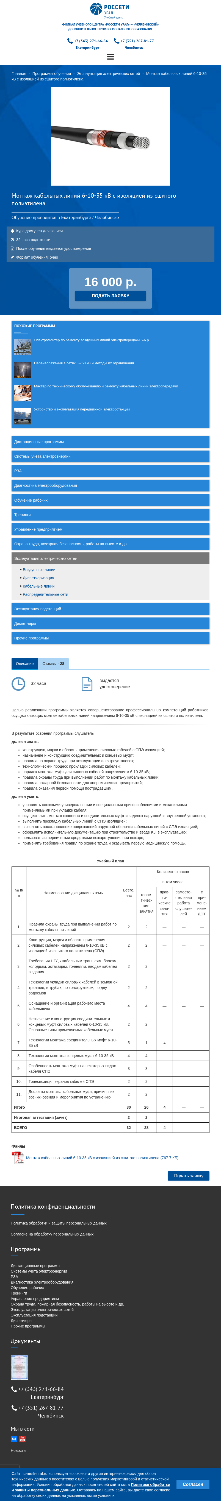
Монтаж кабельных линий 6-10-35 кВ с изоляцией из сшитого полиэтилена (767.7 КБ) (102, 1158)
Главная (19, 73)
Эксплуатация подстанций (37, 609)
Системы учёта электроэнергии (42, 456)
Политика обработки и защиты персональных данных (59, 1223)
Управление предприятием (38, 529)
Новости (18, 1450)
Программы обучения (51, 73)
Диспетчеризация (38, 578)
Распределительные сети (45, 594)
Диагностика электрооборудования (45, 485)
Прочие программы (31, 638)
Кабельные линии (38, 586)
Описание (25, 663)
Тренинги (22, 515)
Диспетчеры (25, 623)
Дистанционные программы (39, 442)
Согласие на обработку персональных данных (52, 1234)
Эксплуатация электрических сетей (108, 73)
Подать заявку (188, 1175)
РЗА (18, 471)
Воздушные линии (39, 570)
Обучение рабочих (31, 500)
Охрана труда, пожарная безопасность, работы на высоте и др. (71, 544)
